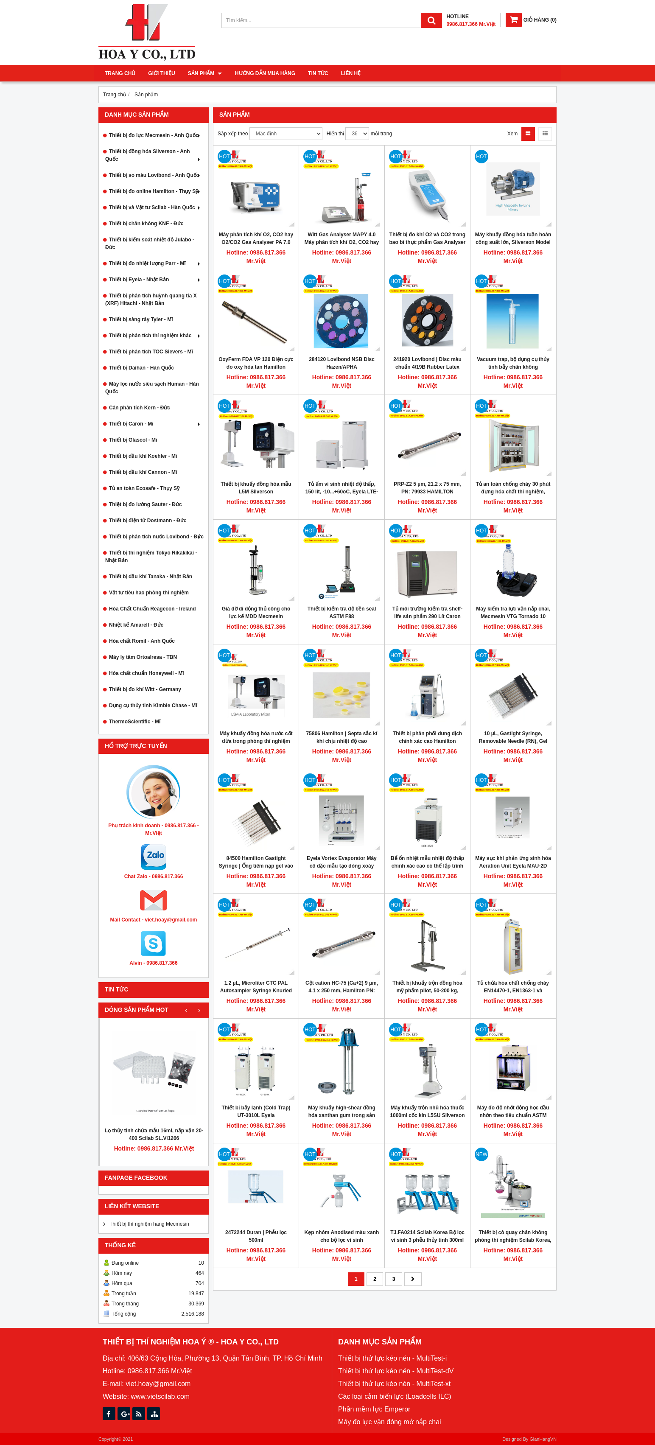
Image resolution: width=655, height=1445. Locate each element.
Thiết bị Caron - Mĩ (155, 424)
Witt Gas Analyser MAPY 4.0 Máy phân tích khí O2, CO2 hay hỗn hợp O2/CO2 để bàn (342, 242)
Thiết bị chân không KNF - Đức (146, 224)
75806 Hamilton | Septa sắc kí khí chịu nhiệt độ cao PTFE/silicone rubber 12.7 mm (341, 741)
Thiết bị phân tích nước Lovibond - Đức (156, 537)
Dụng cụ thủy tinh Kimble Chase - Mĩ (153, 705)
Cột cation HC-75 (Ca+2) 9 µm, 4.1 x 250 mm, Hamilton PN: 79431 (341, 990)
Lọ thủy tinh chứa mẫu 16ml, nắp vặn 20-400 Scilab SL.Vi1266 (154, 1134)
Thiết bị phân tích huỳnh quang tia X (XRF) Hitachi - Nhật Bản (151, 299)
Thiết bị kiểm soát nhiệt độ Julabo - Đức (149, 243)
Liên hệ (350, 73)
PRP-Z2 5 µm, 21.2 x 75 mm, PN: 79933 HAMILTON (427, 488)
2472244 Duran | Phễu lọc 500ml (256, 1236)
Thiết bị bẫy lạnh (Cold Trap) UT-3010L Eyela (256, 1111)
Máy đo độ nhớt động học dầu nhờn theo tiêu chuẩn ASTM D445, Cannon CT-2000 (513, 1115)
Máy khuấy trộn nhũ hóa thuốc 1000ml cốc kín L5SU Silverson (427, 1111)
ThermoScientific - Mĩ (134, 722)
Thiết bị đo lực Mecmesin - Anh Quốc (155, 135)
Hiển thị (335, 134)
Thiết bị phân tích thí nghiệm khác (155, 336)
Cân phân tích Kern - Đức (139, 408)
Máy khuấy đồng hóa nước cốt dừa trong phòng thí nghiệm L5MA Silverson (255, 741)
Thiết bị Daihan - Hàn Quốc (141, 368)
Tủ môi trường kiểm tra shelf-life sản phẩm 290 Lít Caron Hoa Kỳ (427, 616)
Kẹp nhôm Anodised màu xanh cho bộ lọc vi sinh (342, 1236)
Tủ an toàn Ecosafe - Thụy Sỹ (144, 488)
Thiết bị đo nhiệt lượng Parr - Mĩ (155, 263)
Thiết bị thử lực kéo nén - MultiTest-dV (395, 1371)
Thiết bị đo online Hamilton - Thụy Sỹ (155, 191)
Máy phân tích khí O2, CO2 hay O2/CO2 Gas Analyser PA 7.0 (256, 238)
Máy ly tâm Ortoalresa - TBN (143, 657)
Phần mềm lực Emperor (374, 1409)
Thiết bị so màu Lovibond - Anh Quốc (155, 175)
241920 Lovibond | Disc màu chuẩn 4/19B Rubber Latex (427, 363)
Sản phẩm (205, 73)
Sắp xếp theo (233, 134)
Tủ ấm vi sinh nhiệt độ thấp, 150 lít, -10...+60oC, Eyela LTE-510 (341, 491)
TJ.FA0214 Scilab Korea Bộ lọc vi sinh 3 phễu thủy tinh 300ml (427, 1236)
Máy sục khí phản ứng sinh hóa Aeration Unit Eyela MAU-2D (513, 862)
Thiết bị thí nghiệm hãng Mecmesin (149, 1224)
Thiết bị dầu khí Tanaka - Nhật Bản (150, 577)
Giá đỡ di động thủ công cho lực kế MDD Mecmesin (256, 612)
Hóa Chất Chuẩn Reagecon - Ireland (152, 609)
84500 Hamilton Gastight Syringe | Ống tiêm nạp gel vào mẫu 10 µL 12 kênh (256, 866)
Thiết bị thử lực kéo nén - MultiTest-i (392, 1358)
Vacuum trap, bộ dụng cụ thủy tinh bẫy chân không (513, 363)
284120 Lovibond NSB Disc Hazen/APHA (342, 363)
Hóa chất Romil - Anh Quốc (142, 641)
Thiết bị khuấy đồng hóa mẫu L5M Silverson (256, 488)
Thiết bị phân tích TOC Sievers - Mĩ (151, 352)
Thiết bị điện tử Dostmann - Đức (147, 521)
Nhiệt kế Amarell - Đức (136, 625)
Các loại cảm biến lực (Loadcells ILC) (394, 1396)
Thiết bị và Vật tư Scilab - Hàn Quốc (155, 207)
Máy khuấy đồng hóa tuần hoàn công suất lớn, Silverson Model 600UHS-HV (513, 242)
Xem (512, 134)
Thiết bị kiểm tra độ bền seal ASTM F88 (342, 612)
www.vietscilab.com (160, 1396)
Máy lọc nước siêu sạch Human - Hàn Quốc (152, 388)
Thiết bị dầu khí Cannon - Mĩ (143, 472)
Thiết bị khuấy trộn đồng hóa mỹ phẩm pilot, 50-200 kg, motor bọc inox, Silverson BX (427, 990)
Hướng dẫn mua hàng (265, 73)
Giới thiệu (161, 73)
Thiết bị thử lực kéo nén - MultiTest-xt (394, 1383)
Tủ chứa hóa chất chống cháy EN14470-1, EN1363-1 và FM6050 (513, 990)
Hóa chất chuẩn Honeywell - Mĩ (146, 673)
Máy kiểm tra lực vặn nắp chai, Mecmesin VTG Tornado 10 (513, 612)
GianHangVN (543, 1439)
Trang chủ (120, 73)
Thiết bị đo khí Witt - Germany (145, 689)
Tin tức (318, 73)
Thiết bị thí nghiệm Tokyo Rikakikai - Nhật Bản (151, 556)
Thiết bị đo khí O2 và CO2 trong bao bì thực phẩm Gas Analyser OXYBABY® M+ (427, 242)
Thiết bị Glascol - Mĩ (133, 440)
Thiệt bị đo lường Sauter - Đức (145, 504)
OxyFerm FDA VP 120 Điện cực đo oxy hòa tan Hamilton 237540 (255, 367)
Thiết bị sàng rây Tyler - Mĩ (141, 319)
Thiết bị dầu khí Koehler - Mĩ (143, 456)
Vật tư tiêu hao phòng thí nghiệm (149, 593)
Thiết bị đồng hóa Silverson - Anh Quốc (153, 155)
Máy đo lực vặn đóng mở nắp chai (389, 1421)
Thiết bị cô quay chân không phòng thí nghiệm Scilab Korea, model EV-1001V (513, 1240)
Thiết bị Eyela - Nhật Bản (155, 280)
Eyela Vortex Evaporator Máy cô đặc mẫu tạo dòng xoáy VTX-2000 (342, 866)
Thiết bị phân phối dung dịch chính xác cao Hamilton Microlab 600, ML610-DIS (427, 741)
